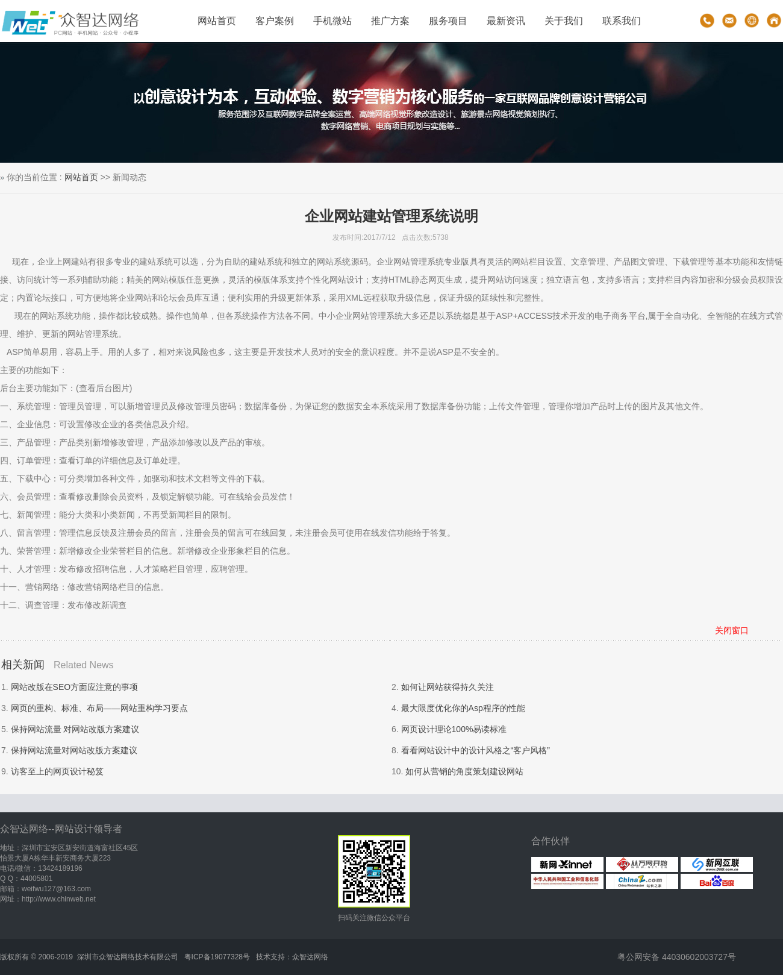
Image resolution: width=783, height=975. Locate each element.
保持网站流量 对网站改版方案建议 (75, 729)
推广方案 (390, 21)
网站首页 (217, 21)
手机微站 (332, 21)
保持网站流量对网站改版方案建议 (74, 750)
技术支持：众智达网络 (292, 957)
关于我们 (563, 21)
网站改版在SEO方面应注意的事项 (75, 687)
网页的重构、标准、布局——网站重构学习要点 (99, 708)
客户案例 (274, 21)
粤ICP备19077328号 (217, 957)
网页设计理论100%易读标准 (454, 729)
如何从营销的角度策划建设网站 (464, 771)
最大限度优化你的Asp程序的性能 (463, 708)
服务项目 (448, 21)
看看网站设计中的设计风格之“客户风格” (475, 750)
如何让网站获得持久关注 (447, 687)
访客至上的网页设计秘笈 (57, 771)
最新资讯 (506, 21)
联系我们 (621, 21)
